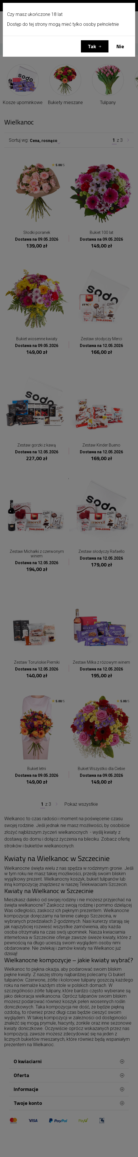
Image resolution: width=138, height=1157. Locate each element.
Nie (120, 46)
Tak (92, 46)
